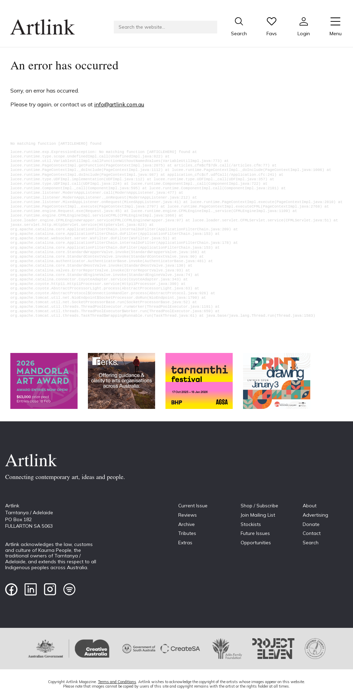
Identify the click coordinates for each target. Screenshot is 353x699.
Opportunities (256, 542)
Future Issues (255, 533)
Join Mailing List (258, 515)
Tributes (187, 533)
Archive (186, 524)
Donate (311, 524)
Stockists (251, 524)
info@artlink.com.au (119, 104)
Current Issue (193, 505)
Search (311, 542)
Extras (185, 542)
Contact (312, 533)
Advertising (315, 515)
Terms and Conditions (117, 681)
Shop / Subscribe (259, 505)
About (309, 505)
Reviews (187, 515)
